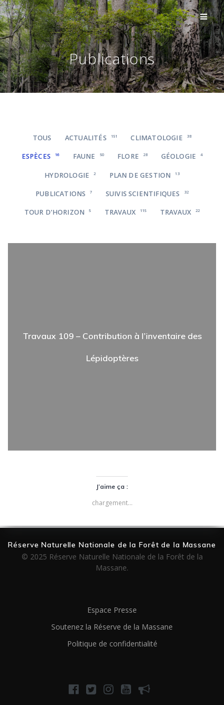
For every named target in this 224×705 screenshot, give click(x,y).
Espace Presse (112, 610)
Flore (132, 156)
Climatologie (160, 137)
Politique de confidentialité (112, 644)
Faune (88, 156)
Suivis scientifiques (147, 193)
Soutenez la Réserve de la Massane (112, 627)
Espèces (41, 156)
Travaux (126, 212)
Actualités (91, 137)
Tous (42, 137)
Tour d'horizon (57, 212)
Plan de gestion (144, 175)
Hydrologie (70, 175)
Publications (63, 193)
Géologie (182, 156)
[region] (112, 347)
